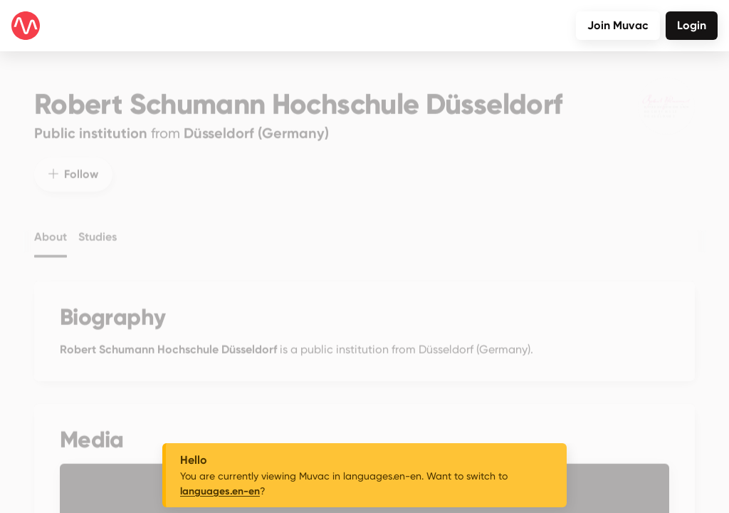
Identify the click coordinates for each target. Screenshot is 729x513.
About (50, 228)
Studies (97, 228)
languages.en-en (220, 491)
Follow (73, 165)
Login (691, 25)
